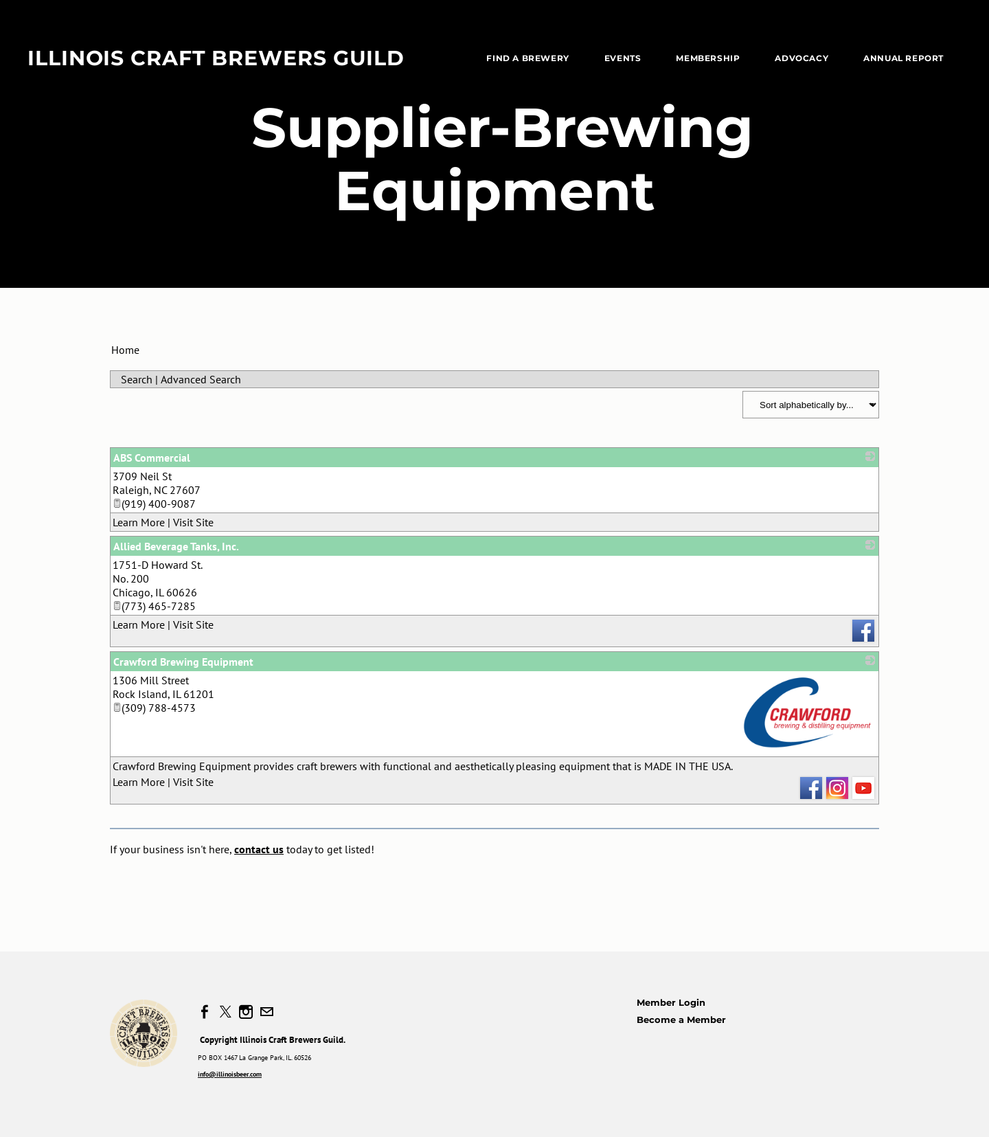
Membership (708, 58)
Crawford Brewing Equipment (183, 661)
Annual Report (903, 58)
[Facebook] (205, 1012)
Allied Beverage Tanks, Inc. (176, 546)
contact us (259, 849)
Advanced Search (201, 379)
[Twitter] (225, 1012)
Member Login (671, 1002)
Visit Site (193, 522)
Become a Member (681, 1019)
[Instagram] (246, 1012)
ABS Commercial (151, 457)
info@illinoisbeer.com (230, 1074)
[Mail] (266, 1012)
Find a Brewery (527, 58)
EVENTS (622, 58)
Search (136, 379)
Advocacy (801, 58)
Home (125, 350)
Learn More (139, 522)
